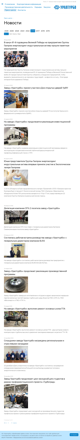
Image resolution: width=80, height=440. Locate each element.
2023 (22, 31)
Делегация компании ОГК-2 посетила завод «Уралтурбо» (32, 208)
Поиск (44, 1)
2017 (38, 31)
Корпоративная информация (29, 4)
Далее (15, 423)
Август (6, 34)
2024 (17, 31)
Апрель (14, 34)
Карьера (38, 7)
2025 (12, 31)
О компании (10, 4)
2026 (6, 31)
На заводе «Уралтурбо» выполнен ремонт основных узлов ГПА (34, 308)
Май (10, 34)
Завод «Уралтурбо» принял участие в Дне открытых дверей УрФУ (36, 88)
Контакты (22, 10)
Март (19, 34)
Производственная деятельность (19, 7)
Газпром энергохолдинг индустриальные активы (62, 1)
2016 (43, 31)
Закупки (47, 7)
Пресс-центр (10, 10)
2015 (48, 31)
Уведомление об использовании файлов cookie (28, 437)
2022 (28, 31)
